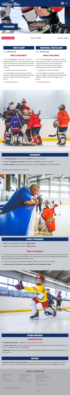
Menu (66, 3)
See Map (38, 390)
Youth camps (8, 38)
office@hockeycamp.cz (12, 387)
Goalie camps (63, 38)
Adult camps (36, 38)
